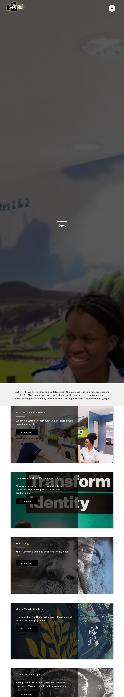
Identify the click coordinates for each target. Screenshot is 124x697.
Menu (112, 8)
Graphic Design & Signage (24, 438)
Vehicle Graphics (21, 634)
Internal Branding (39, 438)
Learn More (25, 432)
